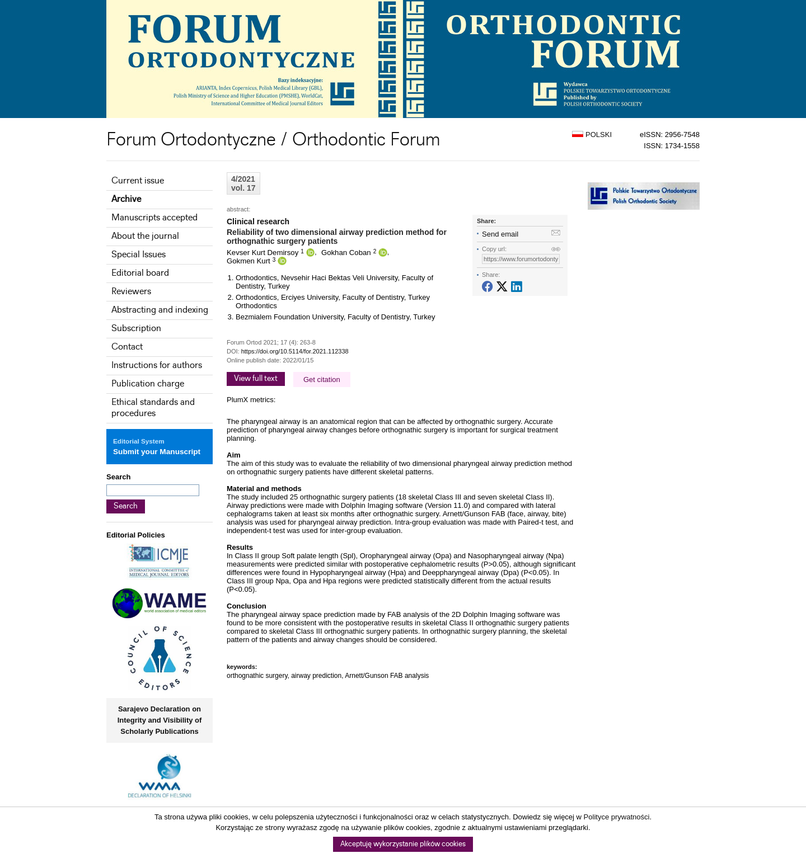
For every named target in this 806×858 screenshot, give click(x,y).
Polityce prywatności (617, 817)
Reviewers (131, 291)
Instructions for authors (156, 365)
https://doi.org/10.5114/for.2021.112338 (295, 351)
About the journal (145, 236)
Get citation (321, 379)
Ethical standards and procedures (153, 408)
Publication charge (147, 384)
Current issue (137, 181)
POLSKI (592, 134)
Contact (127, 347)
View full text (256, 379)
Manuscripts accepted (154, 218)
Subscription (136, 328)
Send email (500, 234)
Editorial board (140, 273)
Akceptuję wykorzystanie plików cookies (403, 844)
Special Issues (138, 255)
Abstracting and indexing (159, 310)
